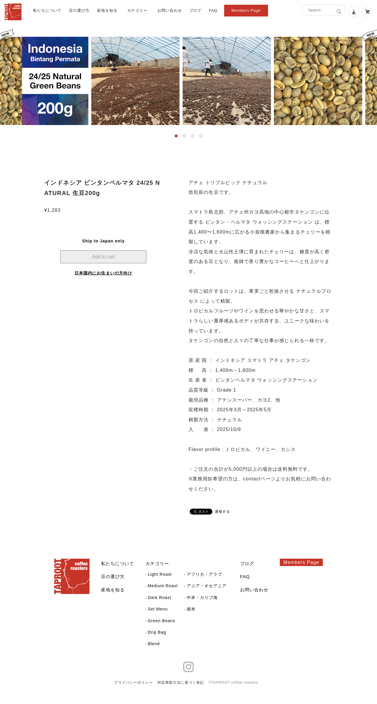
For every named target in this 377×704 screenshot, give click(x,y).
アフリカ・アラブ (204, 574)
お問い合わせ (169, 10)
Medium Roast (163, 585)
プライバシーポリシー (133, 682)
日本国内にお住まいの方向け (104, 273)
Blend (154, 643)
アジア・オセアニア (206, 585)
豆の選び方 (79, 10)
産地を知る (107, 10)
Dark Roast (159, 597)
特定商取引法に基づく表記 (181, 682)
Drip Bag (157, 632)
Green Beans (161, 620)
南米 (191, 609)
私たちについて (47, 10)
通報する (222, 511)
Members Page (246, 10)
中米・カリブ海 (202, 597)
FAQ (213, 10)
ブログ (195, 10)
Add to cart (103, 256)
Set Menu (158, 609)
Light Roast (160, 574)
